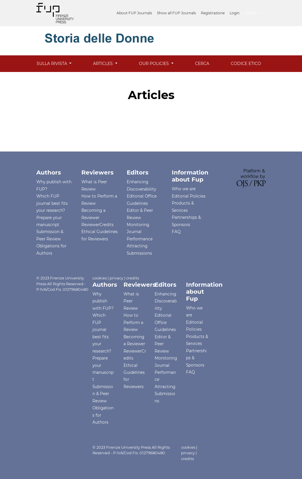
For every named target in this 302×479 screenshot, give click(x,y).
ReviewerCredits (97, 224)
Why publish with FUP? (103, 301)
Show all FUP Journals (176, 13)
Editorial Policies (188, 196)
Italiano (255, 12)
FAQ (176, 231)
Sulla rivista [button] (52, 63)
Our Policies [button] (154, 63)
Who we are (184, 188)
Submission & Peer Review (102, 393)
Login (235, 13)
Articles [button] (103, 63)
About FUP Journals (134, 13)
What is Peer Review (131, 301)
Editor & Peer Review (163, 343)
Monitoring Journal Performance (140, 231)
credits (132, 278)
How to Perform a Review (133, 322)
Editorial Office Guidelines (165, 322)
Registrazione (213, 13)
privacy (116, 278)
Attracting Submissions (165, 393)
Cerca (202, 63)
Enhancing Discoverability (166, 301)
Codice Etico (246, 63)
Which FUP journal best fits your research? (52, 203)
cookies (99, 278)
